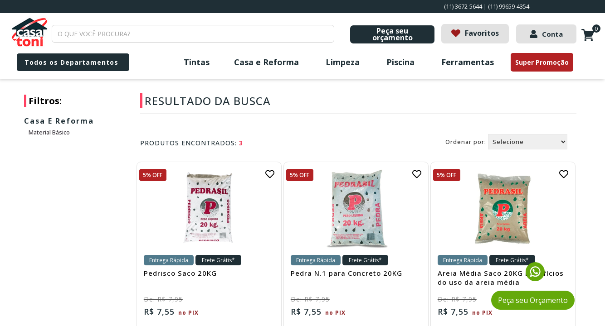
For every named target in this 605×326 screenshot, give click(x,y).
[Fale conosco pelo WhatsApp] (535, 278)
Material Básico (49, 132)
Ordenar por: (465, 142)
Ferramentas (467, 62)
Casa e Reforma (266, 62)
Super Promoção (542, 62)
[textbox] (193, 34)
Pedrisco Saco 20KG (180, 273)
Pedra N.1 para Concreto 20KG (346, 273)
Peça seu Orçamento (533, 300)
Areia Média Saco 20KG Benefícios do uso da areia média (501, 277)
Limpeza (343, 62)
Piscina (400, 62)
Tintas (197, 62)
